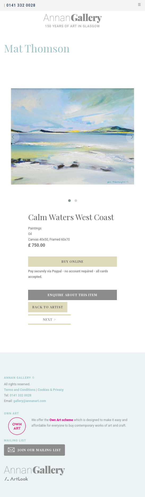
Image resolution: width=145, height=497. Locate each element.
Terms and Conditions (19, 390)
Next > (49, 319)
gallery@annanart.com (30, 401)
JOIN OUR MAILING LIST (34, 449)
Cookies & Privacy (51, 390)
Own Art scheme (61, 420)
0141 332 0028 (21, 395)
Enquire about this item (73, 295)
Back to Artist (47, 307)
